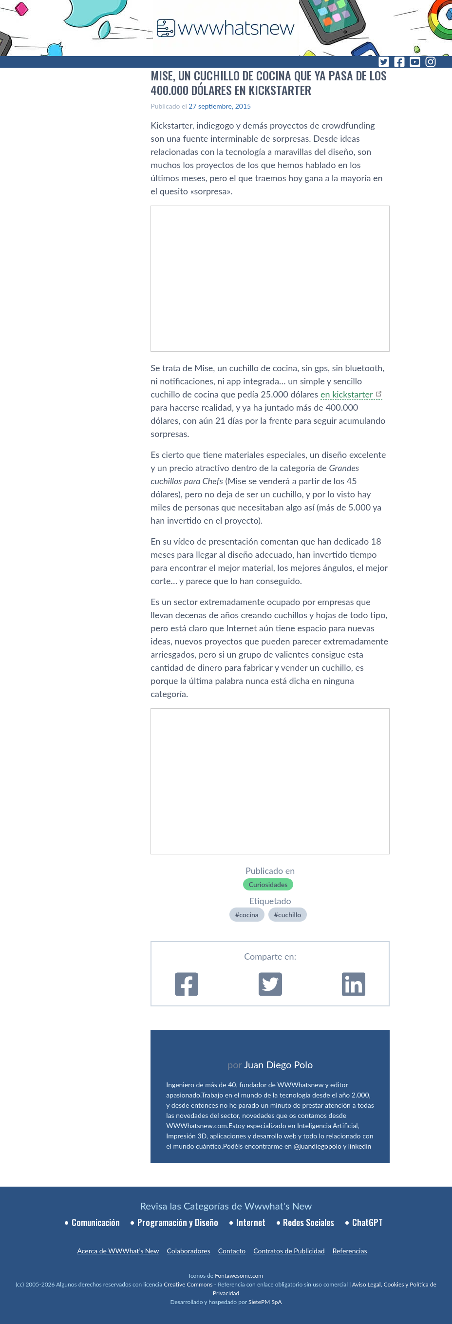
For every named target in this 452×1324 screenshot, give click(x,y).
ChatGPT (367, 1222)
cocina (249, 914)
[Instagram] (430, 62)
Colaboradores (188, 1251)
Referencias (350, 1251)
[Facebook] (399, 62)
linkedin (360, 1146)
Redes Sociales (308, 1222)
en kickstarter (346, 394)
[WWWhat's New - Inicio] (226, 28)
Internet (250, 1222)
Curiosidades (268, 884)
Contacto (231, 1251)
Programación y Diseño (177, 1222)
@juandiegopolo (317, 1146)
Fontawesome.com (239, 1275)
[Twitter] (384, 62)
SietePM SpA (265, 1301)
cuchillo (289, 914)
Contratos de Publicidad (288, 1251)
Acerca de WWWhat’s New (118, 1251)
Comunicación (96, 1222)
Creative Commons (188, 1284)
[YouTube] (415, 62)
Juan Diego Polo (278, 1064)
